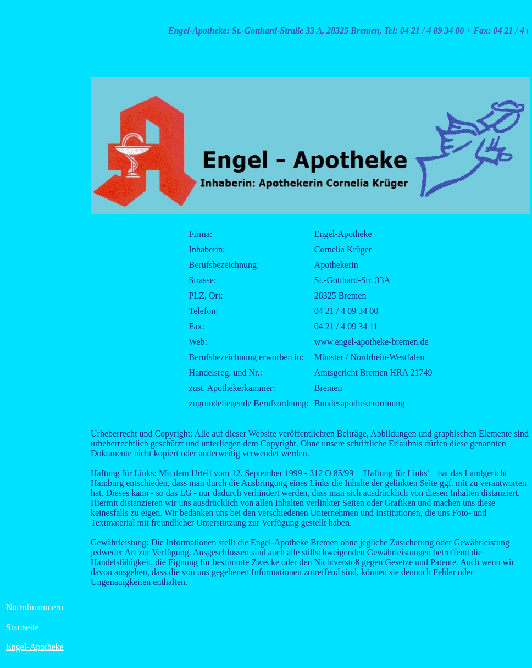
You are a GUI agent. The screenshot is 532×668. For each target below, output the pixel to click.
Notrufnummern (34, 607)
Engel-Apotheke (35, 647)
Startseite (22, 627)
